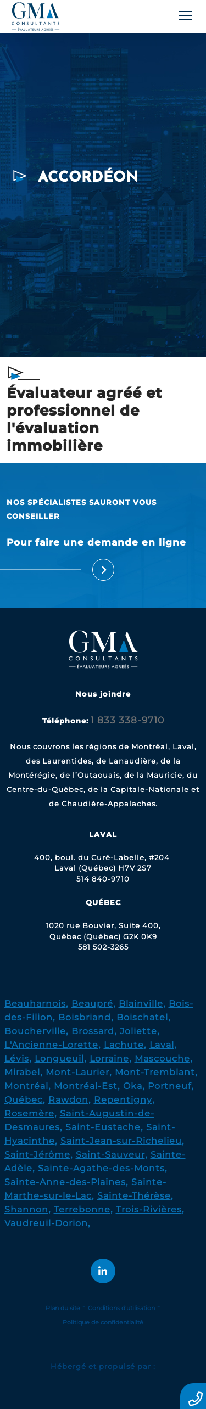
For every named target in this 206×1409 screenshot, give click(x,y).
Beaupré (92, 1003)
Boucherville (35, 1031)
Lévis (16, 1058)
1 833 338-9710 (127, 720)
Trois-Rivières (149, 1209)
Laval (161, 1045)
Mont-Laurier (77, 1072)
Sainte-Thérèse (134, 1196)
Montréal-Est (86, 1086)
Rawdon (68, 1099)
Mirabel (22, 1072)
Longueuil (59, 1058)
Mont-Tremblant (155, 1072)
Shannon (26, 1209)
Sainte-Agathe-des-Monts (101, 1168)
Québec (23, 1099)
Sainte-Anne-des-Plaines (65, 1182)
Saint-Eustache (103, 1127)
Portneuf (169, 1086)
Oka (132, 1086)
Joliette (138, 1031)
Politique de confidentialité (103, 1322)
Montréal (26, 1086)
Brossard (92, 1031)
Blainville (141, 1003)
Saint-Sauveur (110, 1154)
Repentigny (123, 1099)
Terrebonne (82, 1209)
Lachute (124, 1045)
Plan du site (63, 1308)
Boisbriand (84, 1017)
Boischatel (142, 1017)
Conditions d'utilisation (121, 1308)
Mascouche (162, 1058)
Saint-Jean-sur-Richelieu (121, 1141)
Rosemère (29, 1113)
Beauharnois (35, 1003)
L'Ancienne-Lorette (51, 1045)
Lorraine (109, 1058)
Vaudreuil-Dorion (46, 1223)
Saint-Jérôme (37, 1154)
